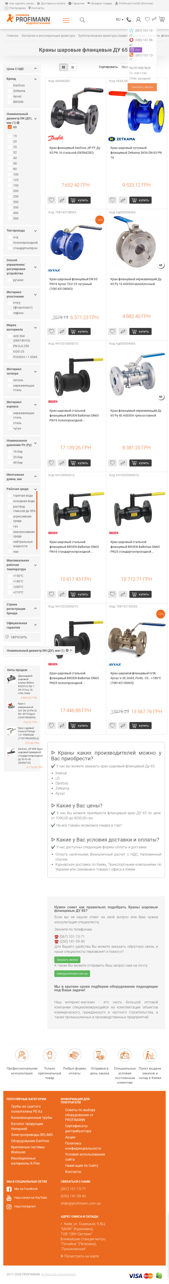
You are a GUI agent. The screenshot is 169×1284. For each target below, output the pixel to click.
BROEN (16, 102)
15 (13, 136)
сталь (15, 423)
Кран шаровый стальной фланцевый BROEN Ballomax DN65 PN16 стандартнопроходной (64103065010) (74, 547)
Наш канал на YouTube (30, 1197)
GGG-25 (16, 351)
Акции (70, 1137)
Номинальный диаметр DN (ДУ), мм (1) (39, 650)
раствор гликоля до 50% (22, 509)
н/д (13, 237)
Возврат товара (99, 3)
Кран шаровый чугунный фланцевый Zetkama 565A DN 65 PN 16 (136, 152)
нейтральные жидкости (21, 544)
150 (13, 185)
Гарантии (76, 3)
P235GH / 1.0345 (23, 357)
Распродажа (15, 8)
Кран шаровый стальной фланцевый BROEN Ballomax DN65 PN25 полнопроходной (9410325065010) (74, 678)
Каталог (67, 20)
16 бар (16, 451)
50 (13, 163)
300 (13, 202)
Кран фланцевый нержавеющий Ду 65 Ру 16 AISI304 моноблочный (136, 281)
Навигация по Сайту (81, 1165)
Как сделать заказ (19, 3)
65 (13, 127)
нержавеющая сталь (21, 388)
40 (13, 158)
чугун (15, 428)
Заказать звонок (67, 959)
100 (13, 174)
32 (13, 152)
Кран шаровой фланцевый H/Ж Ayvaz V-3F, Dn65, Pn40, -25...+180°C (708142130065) (136, 678)
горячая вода (21, 495)
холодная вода (22, 501)
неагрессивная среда (22, 534)
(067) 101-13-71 (129, 19)
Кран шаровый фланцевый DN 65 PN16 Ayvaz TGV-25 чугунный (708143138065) (74, 284)
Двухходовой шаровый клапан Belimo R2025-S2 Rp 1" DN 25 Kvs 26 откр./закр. (26, 685)
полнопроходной (23, 242)
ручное (16, 280)
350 (13, 207)
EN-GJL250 (19, 346)
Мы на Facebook (26, 1189)
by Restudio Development (58, 1274)
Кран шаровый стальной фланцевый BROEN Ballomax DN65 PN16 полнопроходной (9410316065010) (74, 416)
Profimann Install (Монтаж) (134, 3)
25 (13, 147)
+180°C (16, 581)
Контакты (36, 8)
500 (13, 218)
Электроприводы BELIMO (32, 1135)
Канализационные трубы (31, 1118)
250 (13, 196)
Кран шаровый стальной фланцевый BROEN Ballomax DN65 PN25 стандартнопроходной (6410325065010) (135, 547)
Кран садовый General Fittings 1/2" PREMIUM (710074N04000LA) (28, 733)
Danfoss (17, 85)
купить (83, 200)
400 (13, 213)
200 (13, 191)
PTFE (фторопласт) (21, 305)
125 (13, 180)
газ (13, 526)
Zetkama (17, 91)
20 (13, 141)
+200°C (16, 587)
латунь (16, 380)
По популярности (136, 67)
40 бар (16, 462)
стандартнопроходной (23, 248)
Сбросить (16, 637)
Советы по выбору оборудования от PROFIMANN (80, 1115)
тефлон (16, 313)
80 (13, 169)
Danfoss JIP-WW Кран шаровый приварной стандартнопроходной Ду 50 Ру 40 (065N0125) (30, 756)
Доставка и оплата (51, 3)
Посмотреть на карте (81, 1256)
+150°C (16, 576)
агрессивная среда (20, 519)
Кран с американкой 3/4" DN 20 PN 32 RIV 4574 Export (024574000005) (27, 710)
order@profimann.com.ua (72, 973)
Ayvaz (15, 96)
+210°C (16, 592)
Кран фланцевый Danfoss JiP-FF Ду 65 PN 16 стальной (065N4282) (75, 150)
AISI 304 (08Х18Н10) (19, 338)
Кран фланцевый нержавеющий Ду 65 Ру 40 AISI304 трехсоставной (136, 413)
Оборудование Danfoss (30, 1141)
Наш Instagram (25, 1206)
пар (13, 551)
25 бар (16, 457)
